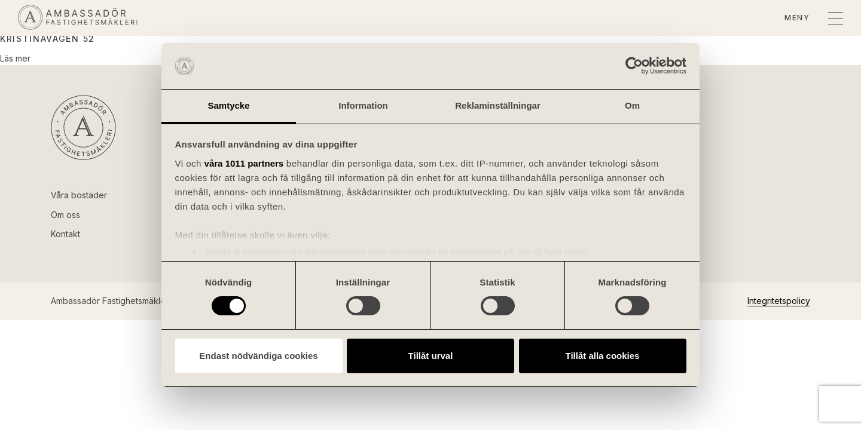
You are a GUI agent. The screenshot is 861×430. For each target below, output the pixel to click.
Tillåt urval (430, 356)
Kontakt (65, 234)
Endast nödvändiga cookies (258, 356)
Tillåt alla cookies (603, 356)
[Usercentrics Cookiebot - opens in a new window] (634, 66)
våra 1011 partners (244, 163)
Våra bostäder (79, 195)
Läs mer (15, 58)
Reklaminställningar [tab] (498, 105)
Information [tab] (363, 105)
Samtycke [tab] (228, 105)
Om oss (65, 215)
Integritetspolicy (778, 301)
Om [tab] (632, 105)
